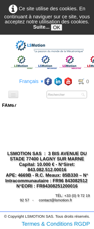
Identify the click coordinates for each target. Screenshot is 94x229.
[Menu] (13, 94)
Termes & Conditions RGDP (56, 224)
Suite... (41, 27)
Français (31, 81)
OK (56, 27)
